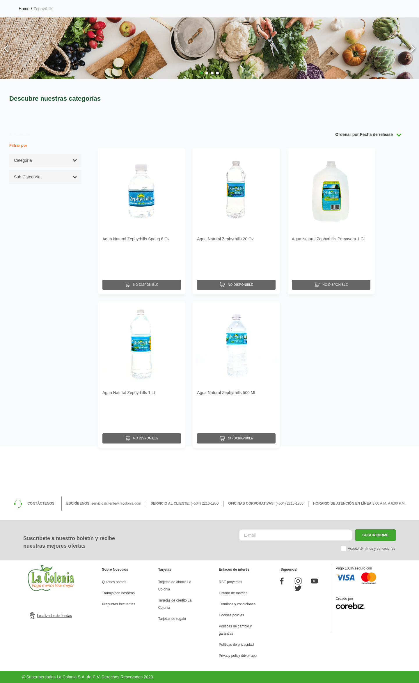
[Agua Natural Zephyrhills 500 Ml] (236, 372)
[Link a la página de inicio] (24, 8)
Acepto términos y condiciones (371, 549)
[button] (201, 73)
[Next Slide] (412, 48)
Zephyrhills (43, 8)
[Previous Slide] (6, 48)
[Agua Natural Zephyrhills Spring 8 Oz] (141, 220)
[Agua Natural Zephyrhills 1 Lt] (141, 372)
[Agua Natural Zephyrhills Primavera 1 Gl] (331, 220)
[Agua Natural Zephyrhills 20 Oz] (236, 220)
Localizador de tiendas (54, 616)
